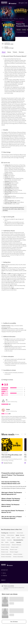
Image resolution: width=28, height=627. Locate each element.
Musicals (16, 18)
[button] (14, 621)
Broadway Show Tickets (7, 18)
